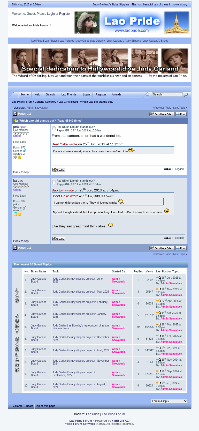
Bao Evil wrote (63, 190)
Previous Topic (162, 107)
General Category (45, 101)
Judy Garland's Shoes (155, 40)
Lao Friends (69, 94)
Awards (116, 94)
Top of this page (45, 405)
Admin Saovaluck (37, 107)
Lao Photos (51, 40)
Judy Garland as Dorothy (90, 40)
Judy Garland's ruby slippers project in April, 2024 (80, 350)
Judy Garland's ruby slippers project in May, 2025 (80, 291)
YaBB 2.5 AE (120, 420)
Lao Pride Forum (22, 101)
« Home (17, 405)
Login (51, 14)
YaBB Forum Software (80, 423)
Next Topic (179, 107)
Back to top (21, 172)
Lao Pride (36, 40)
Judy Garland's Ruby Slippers (124, 40)
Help (37, 94)
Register (65, 14)
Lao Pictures (67, 40)
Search (50, 94)
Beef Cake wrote (64, 144)
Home (25, 94)
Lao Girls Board (68, 101)
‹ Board (28, 405)
